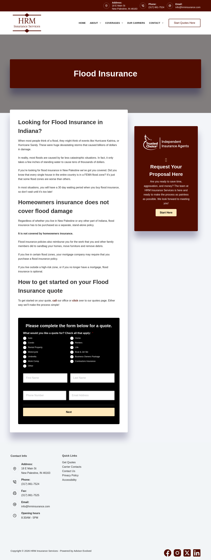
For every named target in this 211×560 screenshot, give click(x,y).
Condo (31, 343)
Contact (157, 23)
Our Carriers (136, 23)
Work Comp (33, 361)
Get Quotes (69, 461)
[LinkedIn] (196, 552)
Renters (78, 343)
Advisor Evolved (82, 550)
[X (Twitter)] (187, 552)
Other (30, 366)
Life (76, 347)
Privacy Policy (70, 474)
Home (82, 23)
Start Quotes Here (184, 22)
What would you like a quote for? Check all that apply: (58, 333)
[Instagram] (177, 552)
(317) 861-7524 (156, 7)
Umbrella (32, 357)
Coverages (114, 23)
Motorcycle (33, 352)
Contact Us (68, 470)
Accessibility (69, 479)
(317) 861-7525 (30, 494)
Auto (30, 338)
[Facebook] (167, 552)
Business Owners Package (87, 357)
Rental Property (35, 347)
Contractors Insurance (85, 361)
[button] (166, 212)
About (96, 23)
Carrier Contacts (71, 466)
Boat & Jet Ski (81, 352)
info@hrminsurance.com (187, 7)
